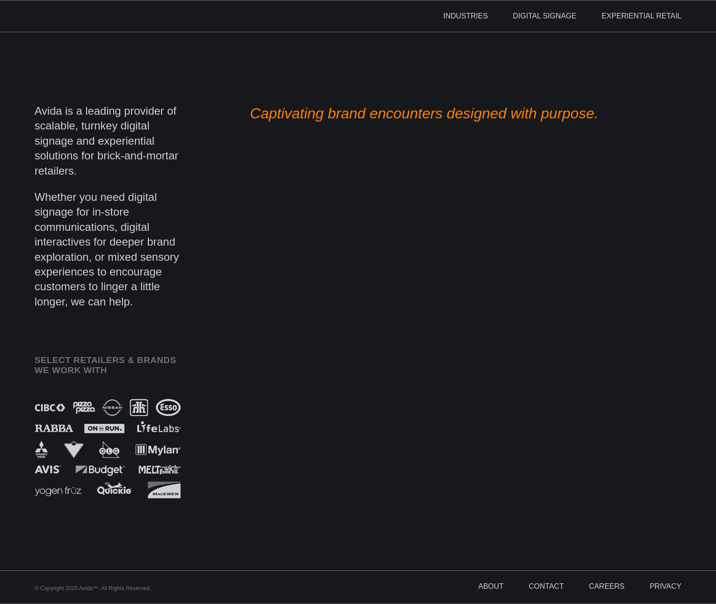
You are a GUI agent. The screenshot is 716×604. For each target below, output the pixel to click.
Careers (606, 586)
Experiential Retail (641, 16)
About (491, 586)
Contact (546, 586)
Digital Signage (544, 16)
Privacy (665, 586)
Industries (465, 16)
